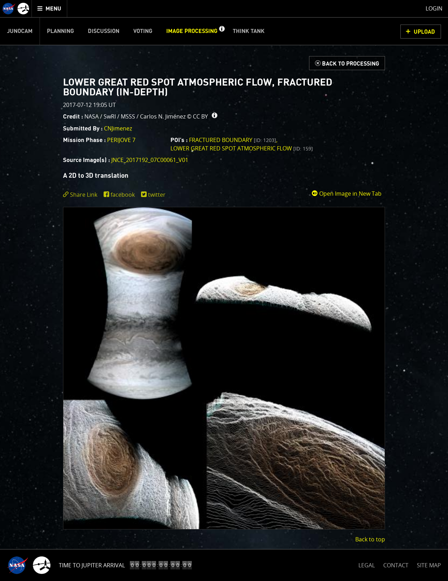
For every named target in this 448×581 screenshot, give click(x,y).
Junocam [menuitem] (20, 31)
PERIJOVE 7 (121, 140)
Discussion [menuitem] (103, 31)
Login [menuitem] (434, 8)
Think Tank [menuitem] (249, 31)
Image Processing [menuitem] (191, 31)
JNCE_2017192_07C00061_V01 (149, 160)
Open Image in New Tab (347, 193)
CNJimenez (118, 128)
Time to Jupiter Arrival (92, 565)
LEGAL (366, 564)
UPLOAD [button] (424, 32)
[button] (221, 31)
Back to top (370, 539)
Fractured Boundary (232, 140)
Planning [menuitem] (60, 31)
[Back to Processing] (347, 63)
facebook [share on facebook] (123, 194)
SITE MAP (429, 565)
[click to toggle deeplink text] (81, 195)
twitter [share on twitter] (157, 194)
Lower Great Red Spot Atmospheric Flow (241, 148)
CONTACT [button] (395, 565)
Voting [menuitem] (142, 31)
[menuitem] (49, 8)
